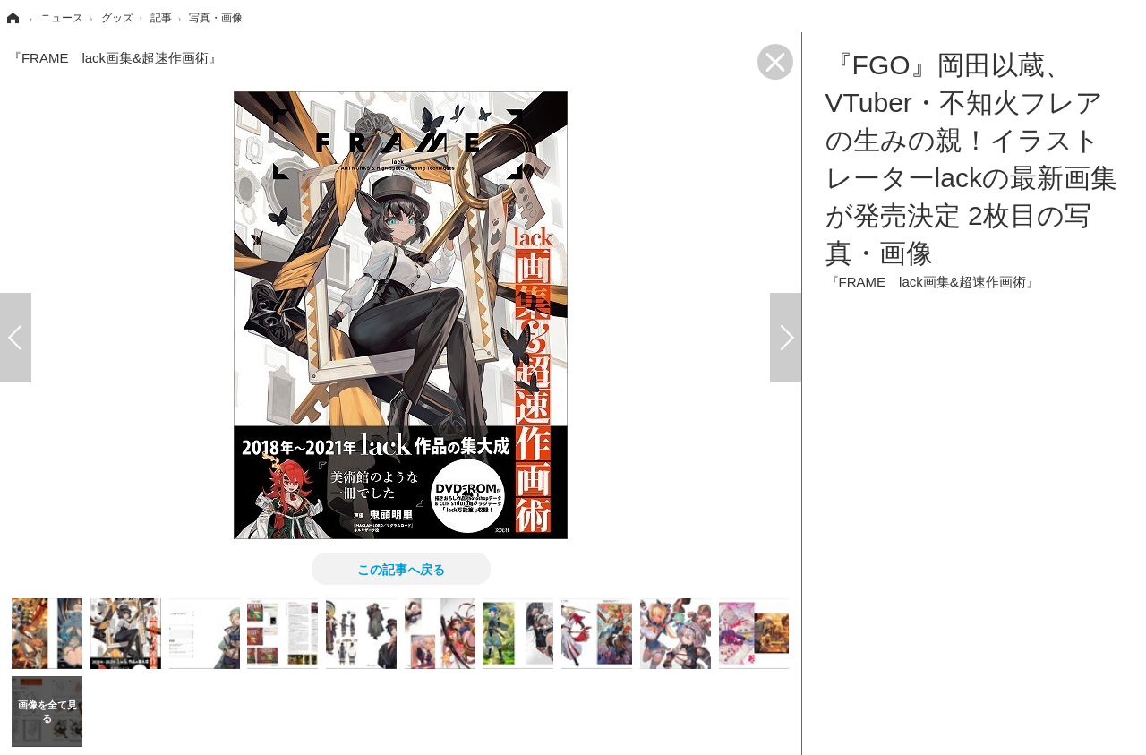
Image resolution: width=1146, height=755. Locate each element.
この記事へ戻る (401, 568)
